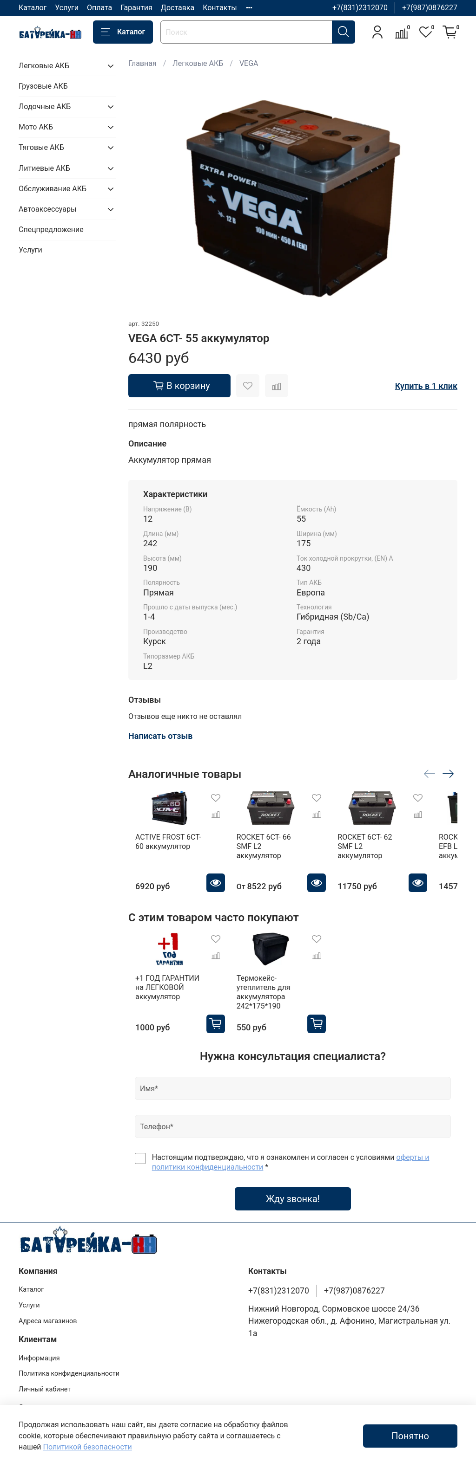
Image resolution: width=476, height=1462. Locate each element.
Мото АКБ (36, 127)
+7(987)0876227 (429, 7)
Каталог (32, 7)
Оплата (99, 7)
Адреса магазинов (48, 1306)
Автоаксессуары (47, 209)
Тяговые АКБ (41, 147)
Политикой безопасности (87, 1447)
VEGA (248, 63)
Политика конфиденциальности (69, 1358)
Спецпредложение (51, 229)
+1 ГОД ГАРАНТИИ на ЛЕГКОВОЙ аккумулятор (165, 981)
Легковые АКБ (197, 63)
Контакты (220, 7)
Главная (142, 63)
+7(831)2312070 (360, 7)
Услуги (67, 7)
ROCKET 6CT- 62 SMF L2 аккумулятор (391, 848)
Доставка (177, 7)
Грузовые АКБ (43, 86)
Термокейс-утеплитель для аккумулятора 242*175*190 (281, 981)
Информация (39, 1343)
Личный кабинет (45, 1374)
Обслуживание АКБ (52, 188)
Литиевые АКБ (44, 168)
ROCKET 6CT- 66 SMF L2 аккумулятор (277, 848)
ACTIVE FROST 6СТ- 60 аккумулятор (166, 848)
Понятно (410, 1436)
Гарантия (136, 7)
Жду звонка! (293, 1183)
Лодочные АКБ (45, 106)
